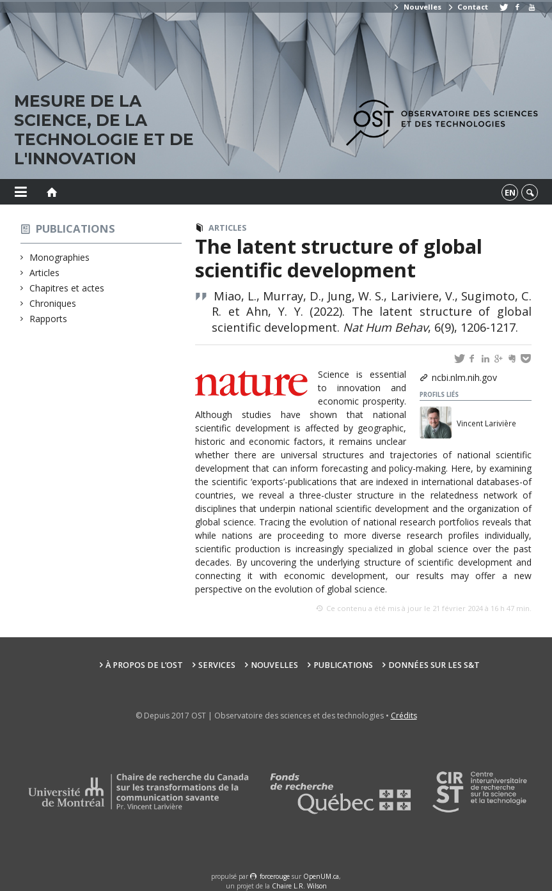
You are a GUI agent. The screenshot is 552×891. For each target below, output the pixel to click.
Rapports (48, 319)
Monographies (60, 257)
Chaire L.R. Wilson (299, 885)
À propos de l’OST (144, 665)
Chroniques (53, 303)
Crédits (404, 715)
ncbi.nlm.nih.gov (464, 377)
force (275, 876)
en (510, 192)
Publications (75, 228)
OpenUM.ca (321, 876)
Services (216, 665)
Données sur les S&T (434, 665)
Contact (467, 7)
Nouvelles (417, 7)
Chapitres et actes (67, 288)
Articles (44, 273)
